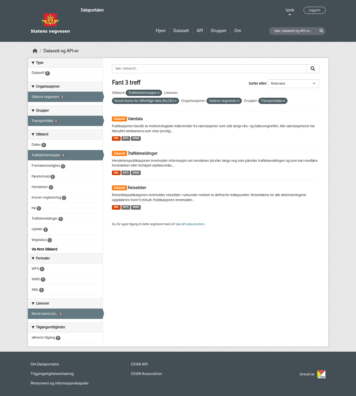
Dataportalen (92, 10)
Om (237, 30)
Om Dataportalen (45, 364)
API (200, 30)
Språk (290, 10)
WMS (136, 138)
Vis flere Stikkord (44, 249)
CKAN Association (146, 373)
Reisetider (137, 187)
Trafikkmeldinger (142, 153)
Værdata (135, 118)
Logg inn (314, 10)
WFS (125, 138)
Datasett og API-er (61, 51)
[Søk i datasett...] (209, 68)
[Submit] (312, 68)
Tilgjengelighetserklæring (52, 373)
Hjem (161, 30)
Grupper (219, 30)
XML (116, 138)
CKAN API (139, 364)
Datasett (181, 30)
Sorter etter (257, 83)
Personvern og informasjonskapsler (60, 383)
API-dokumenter (192, 224)
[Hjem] (35, 51)
